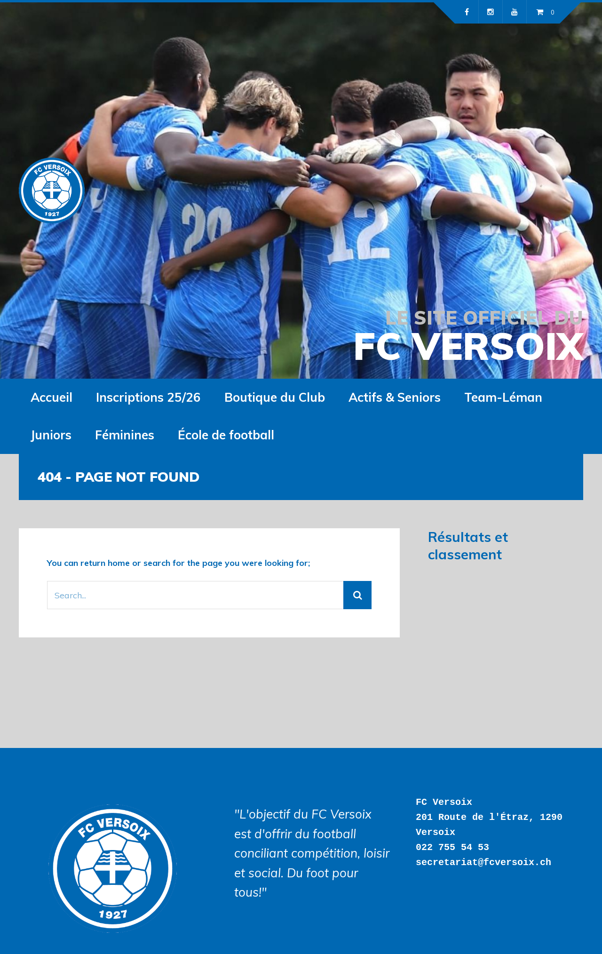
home (119, 562)
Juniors (51, 435)
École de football (226, 435)
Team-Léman (503, 397)
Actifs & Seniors (395, 397)
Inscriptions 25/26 (148, 397)
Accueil (51, 397)
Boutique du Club (274, 397)
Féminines (124, 435)
